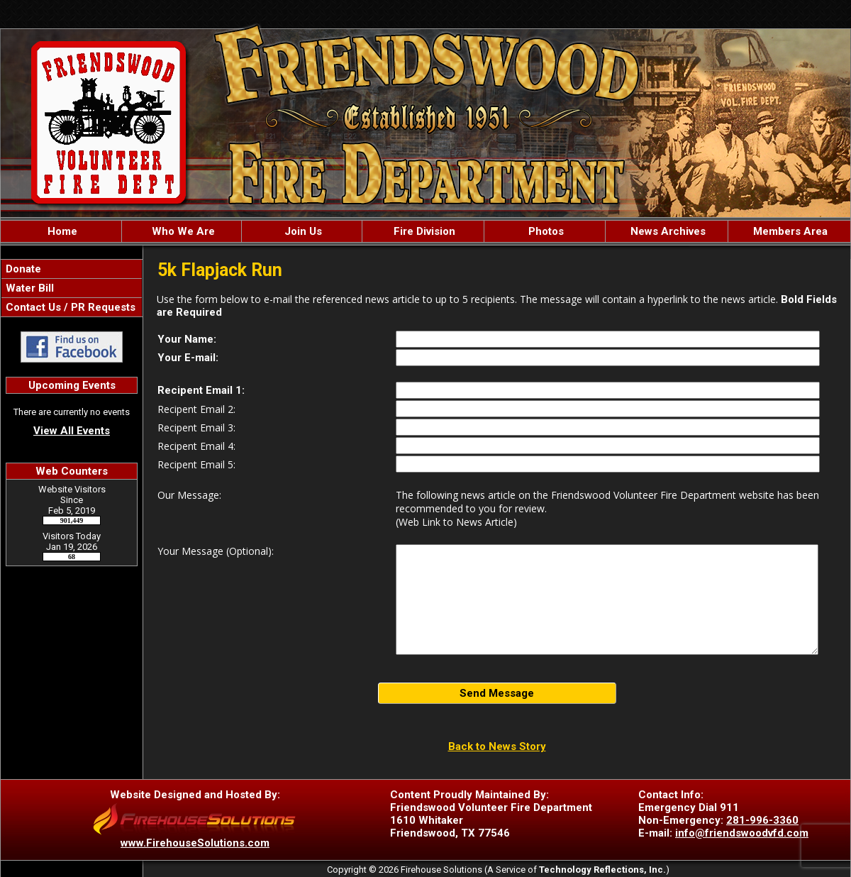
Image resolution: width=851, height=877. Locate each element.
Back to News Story (497, 746)
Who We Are (182, 231)
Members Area (789, 231)
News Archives (667, 231)
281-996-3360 (762, 820)
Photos (544, 231)
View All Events (71, 430)
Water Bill (28, 288)
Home (61, 231)
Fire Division (423, 231)
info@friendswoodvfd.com (741, 833)
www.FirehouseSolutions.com (195, 843)
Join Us (302, 231)
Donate (22, 269)
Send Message (497, 693)
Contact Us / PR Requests (69, 307)
